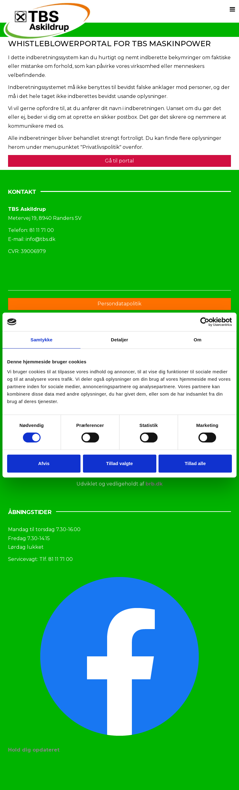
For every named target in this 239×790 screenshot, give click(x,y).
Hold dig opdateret (33, 750)
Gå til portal (119, 161)
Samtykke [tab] (42, 339)
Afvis (44, 463)
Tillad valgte (119, 463)
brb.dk (154, 484)
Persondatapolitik (119, 304)
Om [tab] (197, 339)
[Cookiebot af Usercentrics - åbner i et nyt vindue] (205, 321)
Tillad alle (195, 463)
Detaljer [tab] (119, 339)
